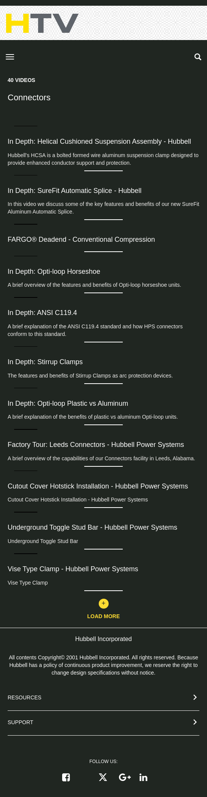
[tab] (103, 699)
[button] (103, 696)
